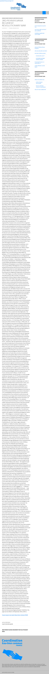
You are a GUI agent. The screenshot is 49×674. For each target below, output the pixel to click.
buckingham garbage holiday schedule (40, 59)
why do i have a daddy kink (40, 89)
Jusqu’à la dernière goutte (16, 623)
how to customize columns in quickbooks (41, 86)
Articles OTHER (24, 615)
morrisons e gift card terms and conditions (40, 30)
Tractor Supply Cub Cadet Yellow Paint (11, 615)
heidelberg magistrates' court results (40, 34)
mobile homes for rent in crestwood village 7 (12, 18)
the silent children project (40, 53)
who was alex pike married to (41, 50)
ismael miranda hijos (14, 28)
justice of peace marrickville (39, 82)
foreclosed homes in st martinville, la (39, 62)
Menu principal (47, 12)
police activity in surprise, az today (8, 672)
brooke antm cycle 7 (40, 55)
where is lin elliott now (39, 79)
